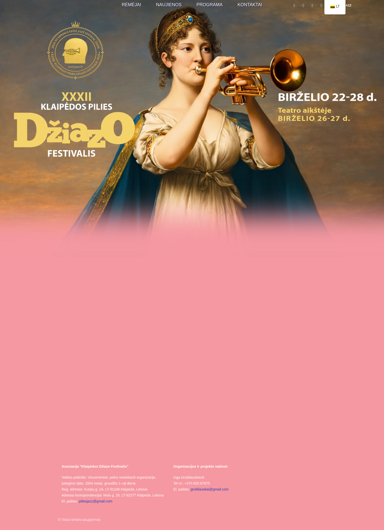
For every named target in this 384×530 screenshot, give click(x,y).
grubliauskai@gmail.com (210, 489)
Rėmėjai (131, 4)
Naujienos (169, 4)
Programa (209, 4)
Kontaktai (249, 4)
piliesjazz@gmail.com (95, 501)
